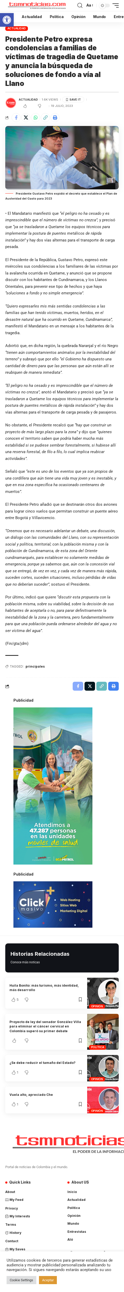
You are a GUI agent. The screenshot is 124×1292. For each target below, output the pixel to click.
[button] (7, 20)
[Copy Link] (45, 117)
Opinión (97, 1006)
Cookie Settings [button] (21, 1280)
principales (35, 666)
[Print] (55, 117)
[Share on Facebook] (16, 117)
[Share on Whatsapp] (35, 117)
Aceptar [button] (48, 1280)
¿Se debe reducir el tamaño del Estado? (42, 1063)
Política (97, 1047)
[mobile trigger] (114, 5)
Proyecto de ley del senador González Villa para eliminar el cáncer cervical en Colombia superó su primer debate (45, 1026)
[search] (80, 5)
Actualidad (16, 28)
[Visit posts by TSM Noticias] (10, 102)
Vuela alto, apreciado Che (31, 1095)
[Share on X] (25, 117)
